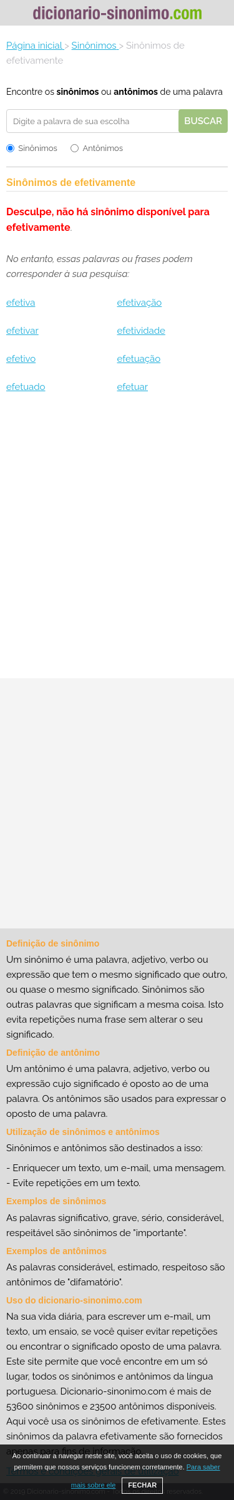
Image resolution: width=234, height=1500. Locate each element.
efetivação (139, 302)
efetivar (22, 330)
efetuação (138, 358)
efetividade (141, 330)
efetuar (132, 386)
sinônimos (77, 92)
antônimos (136, 92)
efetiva (20, 302)
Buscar (203, 121)
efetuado (26, 386)
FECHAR (142, 1485)
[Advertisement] (117, 541)
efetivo (21, 358)
